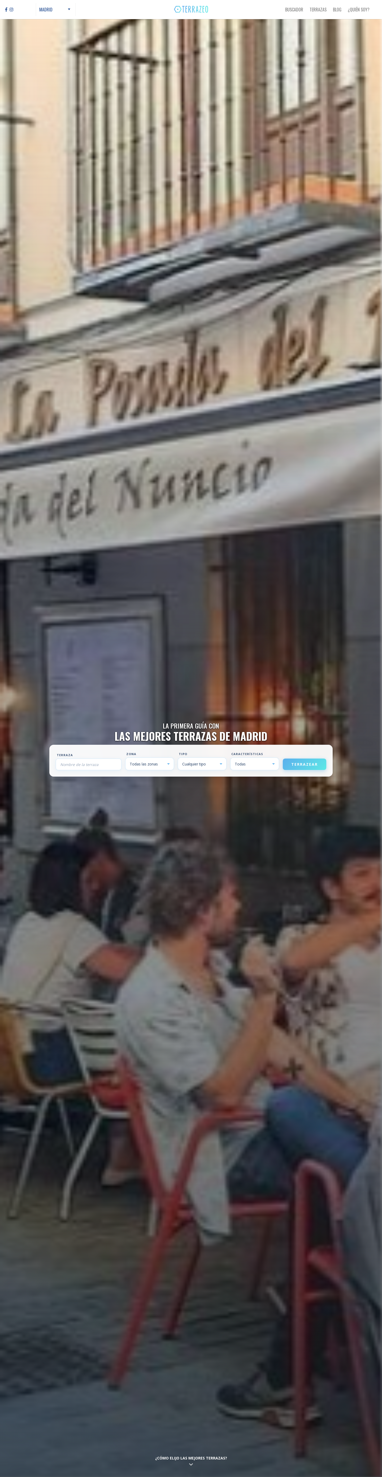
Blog (337, 9)
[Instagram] (11, 9)
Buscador (294, 9)
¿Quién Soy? (359, 9)
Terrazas (318, 9)
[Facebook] (6, 9)
